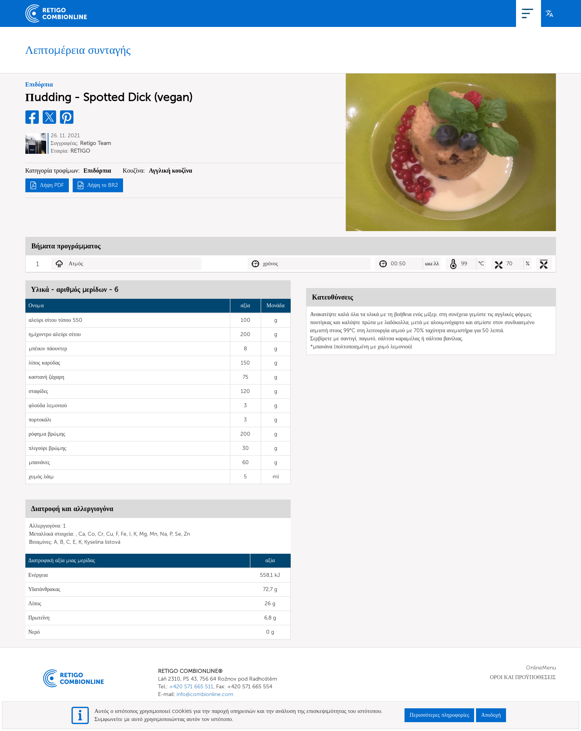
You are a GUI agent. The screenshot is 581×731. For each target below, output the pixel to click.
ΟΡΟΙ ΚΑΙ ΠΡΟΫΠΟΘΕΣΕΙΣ (523, 677)
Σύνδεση (523, 13)
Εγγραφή (493, 13)
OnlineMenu (457, 13)
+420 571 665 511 (191, 686)
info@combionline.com (204, 694)
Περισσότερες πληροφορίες (439, 715)
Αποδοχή (491, 715)
